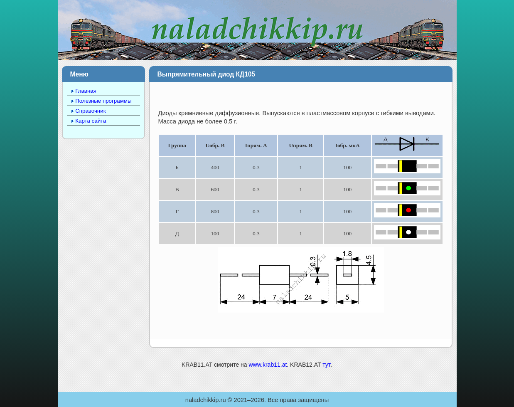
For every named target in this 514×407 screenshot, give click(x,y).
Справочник (90, 111)
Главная (85, 91)
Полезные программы (103, 101)
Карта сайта (90, 121)
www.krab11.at (267, 364)
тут (326, 364)
